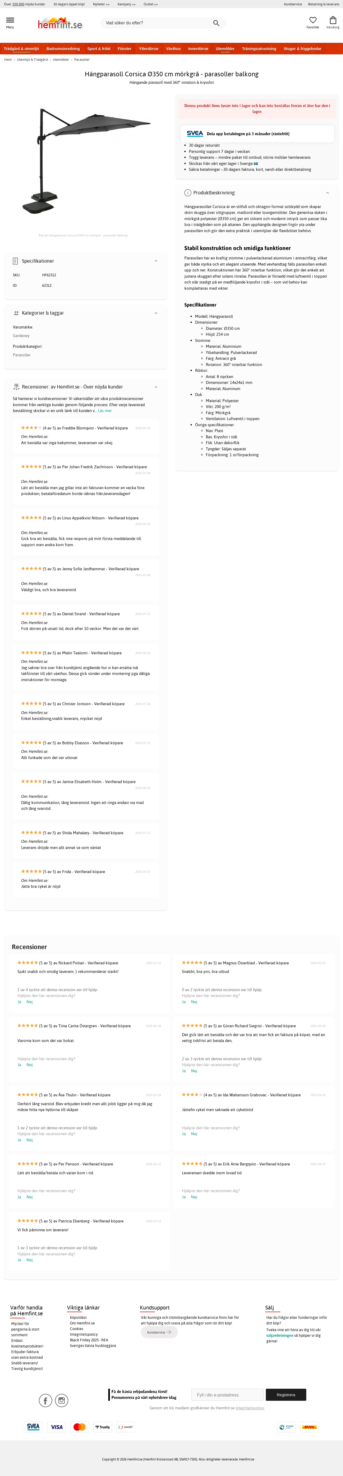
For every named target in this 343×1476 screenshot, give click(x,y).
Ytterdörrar (149, 49)
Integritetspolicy (84, 1334)
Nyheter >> (101, 4)
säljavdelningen (279, 1335)
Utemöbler (225, 49)
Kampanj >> (127, 4)
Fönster (124, 49)
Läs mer (105, 410)
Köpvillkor (78, 1317)
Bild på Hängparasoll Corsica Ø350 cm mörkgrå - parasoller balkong (83, 235)
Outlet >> (151, 4)
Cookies (76, 1328)
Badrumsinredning (63, 49)
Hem (8, 59)
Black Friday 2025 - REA (89, 1340)
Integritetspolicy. (250, 1407)
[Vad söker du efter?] (163, 23)
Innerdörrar (198, 49)
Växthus (173, 49)
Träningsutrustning (259, 49)
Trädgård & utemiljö (21, 49)
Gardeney (21, 335)
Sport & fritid (98, 49)
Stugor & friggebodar (303, 49)
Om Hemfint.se (82, 1323)
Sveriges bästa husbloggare (93, 1345)
